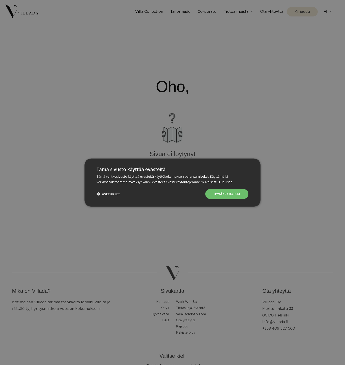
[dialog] (172, 182)
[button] (108, 194)
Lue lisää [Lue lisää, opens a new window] (225, 182)
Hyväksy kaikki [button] (227, 194)
